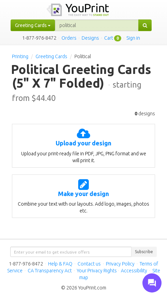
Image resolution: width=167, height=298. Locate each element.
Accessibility (134, 270)
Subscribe (144, 251)
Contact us (89, 264)
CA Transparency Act (50, 270)
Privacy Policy (120, 264)
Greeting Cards (51, 56)
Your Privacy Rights (97, 270)
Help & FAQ (60, 264)
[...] (97, 25)
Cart (108, 38)
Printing (20, 56)
